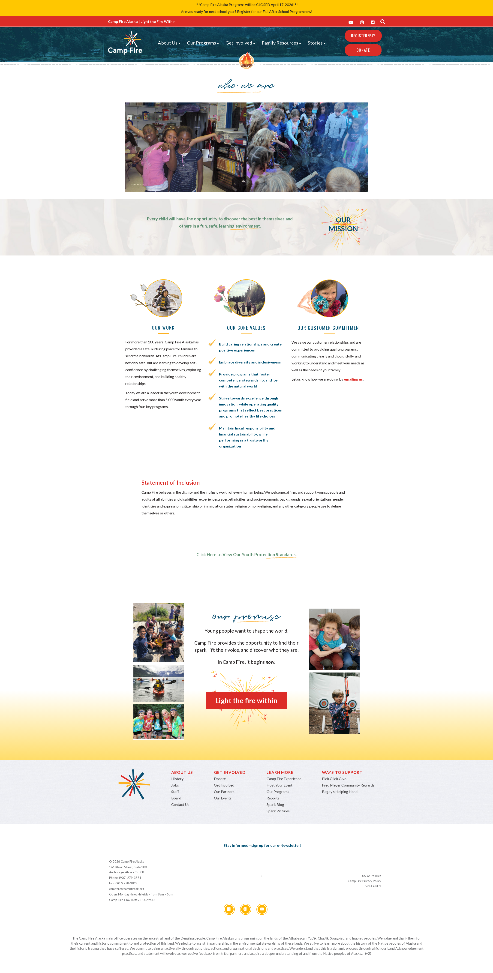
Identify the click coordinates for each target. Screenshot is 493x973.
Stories (317, 42)
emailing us (353, 379)
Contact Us (180, 804)
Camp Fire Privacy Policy (364, 881)
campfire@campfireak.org (126, 889)
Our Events (222, 798)
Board (176, 798)
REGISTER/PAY (363, 36)
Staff (175, 791)
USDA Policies (371, 876)
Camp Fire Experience (284, 778)
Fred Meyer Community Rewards (348, 785)
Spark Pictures (278, 811)
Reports (273, 798)
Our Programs (203, 42)
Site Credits (373, 886)
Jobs (175, 785)
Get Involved (240, 42)
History (177, 778)
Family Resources (281, 42)
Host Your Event (279, 785)
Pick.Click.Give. (334, 778)
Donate (363, 50)
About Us (169, 42)
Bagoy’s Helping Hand (340, 791)
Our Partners (224, 791)
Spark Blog (275, 804)
